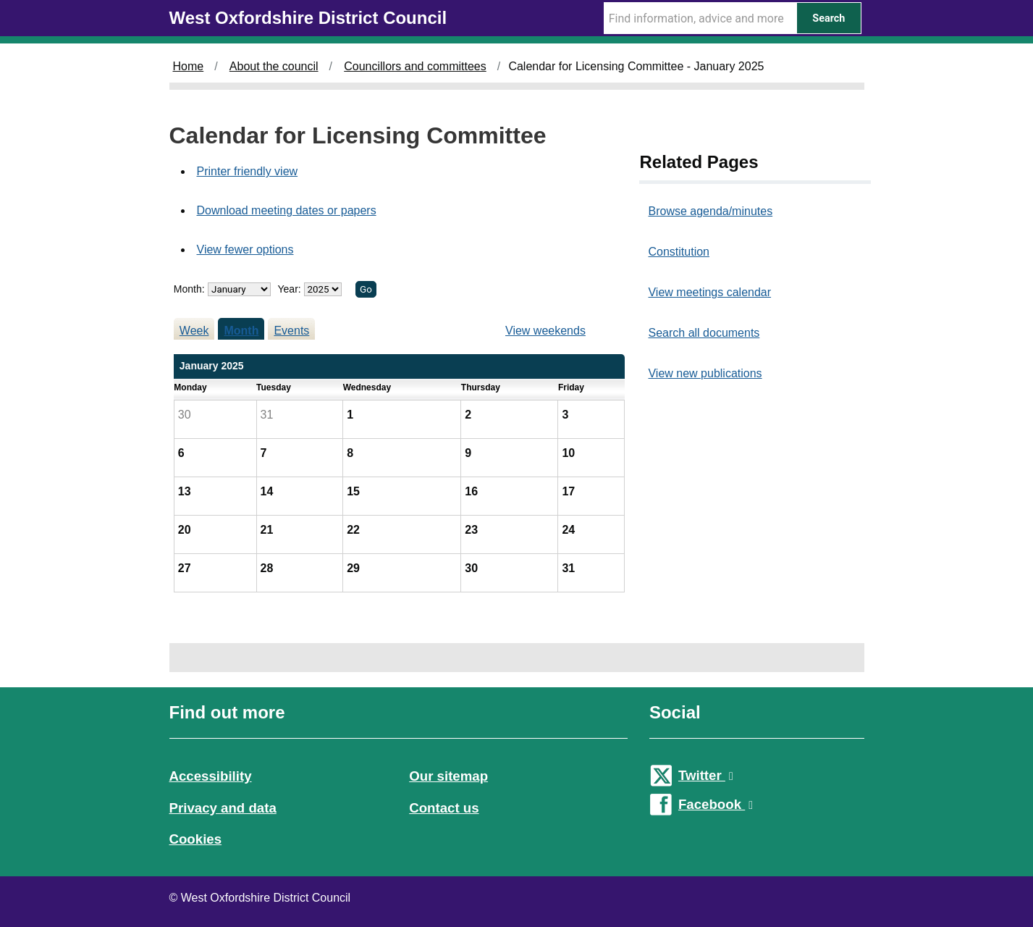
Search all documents (703, 333)
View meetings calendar (709, 292)
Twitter (705, 775)
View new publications (705, 373)
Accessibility (210, 776)
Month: (189, 289)
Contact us (443, 807)
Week (194, 330)
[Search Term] (700, 18)
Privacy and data (223, 807)
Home (188, 66)
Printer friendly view (247, 171)
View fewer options (245, 249)
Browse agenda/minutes (710, 211)
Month (241, 330)
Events (291, 330)
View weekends (545, 330)
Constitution (678, 252)
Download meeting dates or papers (286, 210)
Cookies (195, 839)
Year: (291, 289)
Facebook (715, 804)
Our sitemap (448, 776)
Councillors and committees (415, 66)
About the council (274, 66)
